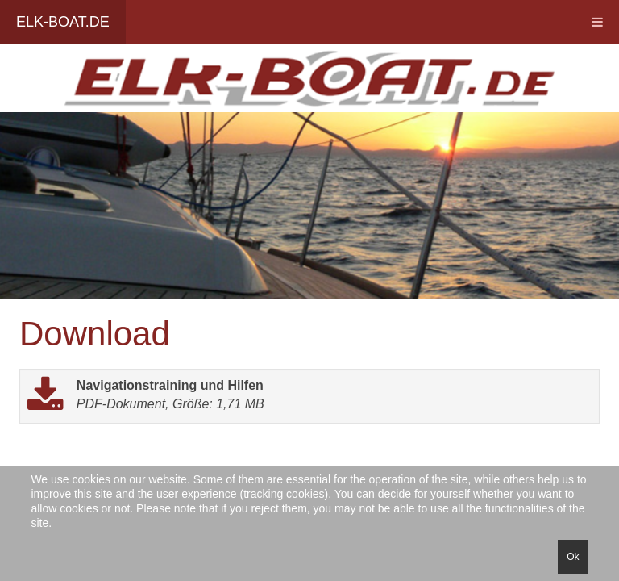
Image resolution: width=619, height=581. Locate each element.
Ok (573, 556)
